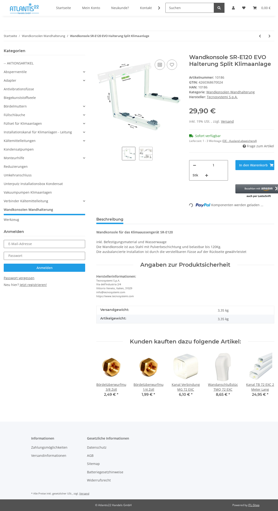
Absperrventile (15, 72)
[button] (254, 191)
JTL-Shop (253, 505)
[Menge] (213, 165)
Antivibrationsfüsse (19, 89)
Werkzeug (11, 219)
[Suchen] (189, 8)
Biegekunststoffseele (20, 97)
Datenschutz (97, 447)
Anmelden (45, 268)
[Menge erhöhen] (206, 175)
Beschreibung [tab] (109, 219)
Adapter (10, 80)
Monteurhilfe (14, 158)
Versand (227, 121)
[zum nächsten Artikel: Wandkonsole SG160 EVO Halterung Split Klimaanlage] (269, 36)
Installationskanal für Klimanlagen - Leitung (38, 132)
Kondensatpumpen (19, 149)
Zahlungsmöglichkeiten (49, 447)
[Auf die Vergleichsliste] (160, 65)
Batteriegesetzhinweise (105, 472)
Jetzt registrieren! (33, 284)
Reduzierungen (16, 166)
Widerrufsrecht (99, 480)
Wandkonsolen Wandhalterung (230, 92)
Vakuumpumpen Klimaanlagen (28, 192)
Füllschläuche (14, 115)
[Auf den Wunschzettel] (172, 65)
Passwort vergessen (19, 278)
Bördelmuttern (15, 106)
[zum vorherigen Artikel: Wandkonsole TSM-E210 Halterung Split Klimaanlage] (260, 36)
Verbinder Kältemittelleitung (26, 201)
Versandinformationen (48, 455)
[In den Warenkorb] (100, 51)
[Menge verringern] (194, 165)
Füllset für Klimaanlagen (23, 123)
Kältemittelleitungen (20, 140)
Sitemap (93, 463)
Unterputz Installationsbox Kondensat (33, 184)
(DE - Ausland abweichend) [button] (239, 141)
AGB (90, 455)
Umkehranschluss (18, 175)
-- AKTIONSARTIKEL (18, 63)
